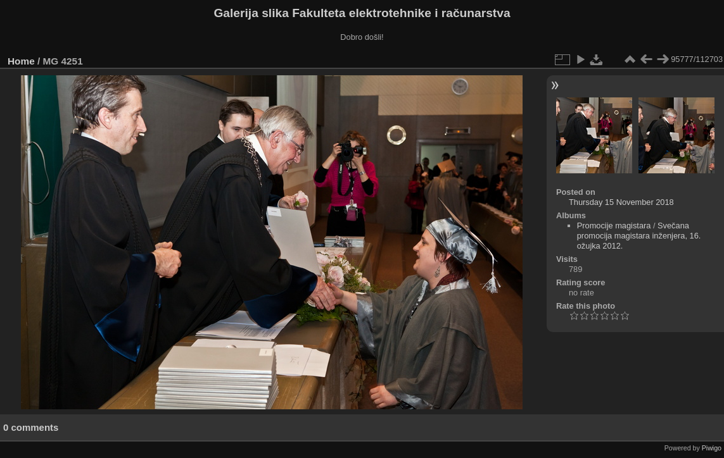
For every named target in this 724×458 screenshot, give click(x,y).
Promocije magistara (614, 225)
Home (21, 61)
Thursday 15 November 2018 (621, 202)
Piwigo (711, 448)
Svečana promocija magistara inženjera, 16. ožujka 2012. (639, 236)
